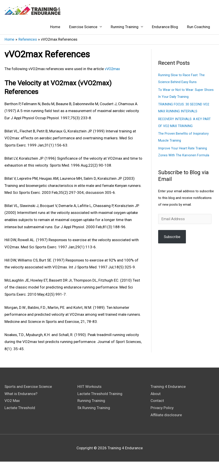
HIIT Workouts (89, 387)
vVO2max (113, 69)
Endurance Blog (165, 27)
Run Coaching (198, 27)
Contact (157, 401)
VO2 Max (12, 401)
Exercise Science (83, 27)
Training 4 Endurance (168, 387)
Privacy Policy (162, 408)
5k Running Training (93, 408)
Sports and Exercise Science (28, 387)
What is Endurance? (20, 394)
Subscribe (172, 235)
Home (55, 27)
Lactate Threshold (19, 408)
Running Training (124, 27)
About (156, 394)
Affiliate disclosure (166, 415)
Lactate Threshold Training (99, 394)
